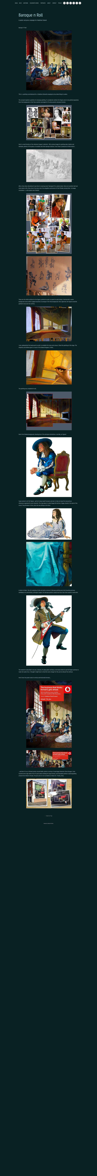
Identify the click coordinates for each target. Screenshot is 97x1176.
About (48, 3)
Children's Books (34, 3)
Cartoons (25, 3)
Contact (54, 3)
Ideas (16, 3)
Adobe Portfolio (50, 823)
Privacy (60, 3)
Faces (20, 3)
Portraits (43, 3)
